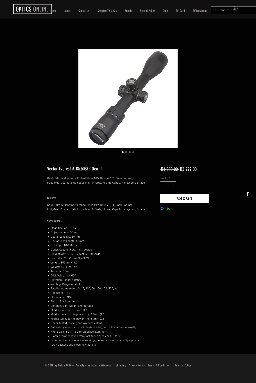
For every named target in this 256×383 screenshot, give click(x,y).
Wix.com (106, 365)
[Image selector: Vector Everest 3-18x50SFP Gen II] (122, 152)
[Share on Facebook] (162, 208)
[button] (237, 8)
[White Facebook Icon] (247, 194)
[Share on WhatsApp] (169, 208)
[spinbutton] (168, 185)
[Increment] (173, 185)
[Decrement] (162, 185)
